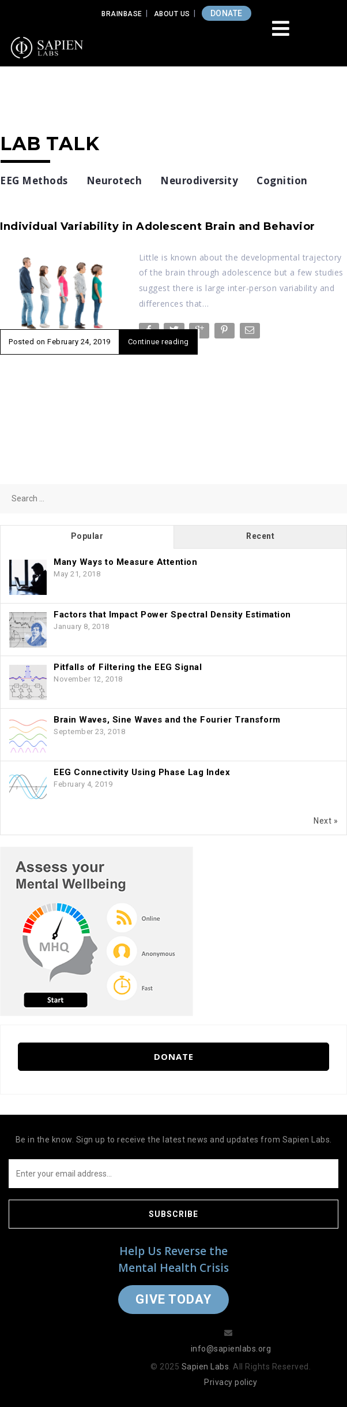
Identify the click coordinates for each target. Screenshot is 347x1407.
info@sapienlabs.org (231, 1348)
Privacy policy (230, 1382)
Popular (87, 536)
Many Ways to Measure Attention (125, 562)
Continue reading (158, 341)
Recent (260, 536)
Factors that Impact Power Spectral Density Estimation (172, 614)
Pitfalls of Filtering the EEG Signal (128, 667)
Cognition (282, 180)
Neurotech (114, 180)
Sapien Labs (205, 1366)
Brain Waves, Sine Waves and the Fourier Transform (167, 719)
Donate (174, 1056)
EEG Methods (34, 180)
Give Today (173, 1299)
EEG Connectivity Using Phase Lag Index (142, 772)
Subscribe (173, 1214)
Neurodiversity (199, 180)
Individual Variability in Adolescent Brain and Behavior (157, 226)
